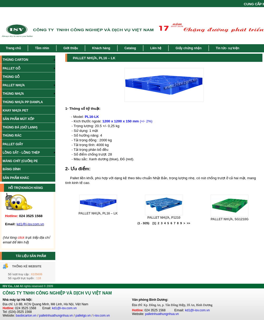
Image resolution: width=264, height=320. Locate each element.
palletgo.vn (83, 315)
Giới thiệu (70, 48)
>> (188, 223)
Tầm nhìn (42, 48)
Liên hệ (155, 48)
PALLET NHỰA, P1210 (163, 217)
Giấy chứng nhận (189, 48)
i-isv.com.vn (101, 315)
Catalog (130, 48)
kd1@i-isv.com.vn (64, 308)
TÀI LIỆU (22, 256)
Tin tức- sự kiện (227, 48)
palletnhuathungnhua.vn (56, 315)
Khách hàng (101, 48)
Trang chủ (13, 48)
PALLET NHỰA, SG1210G (229, 219)
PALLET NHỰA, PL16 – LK (98, 213)
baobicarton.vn (26, 315)
